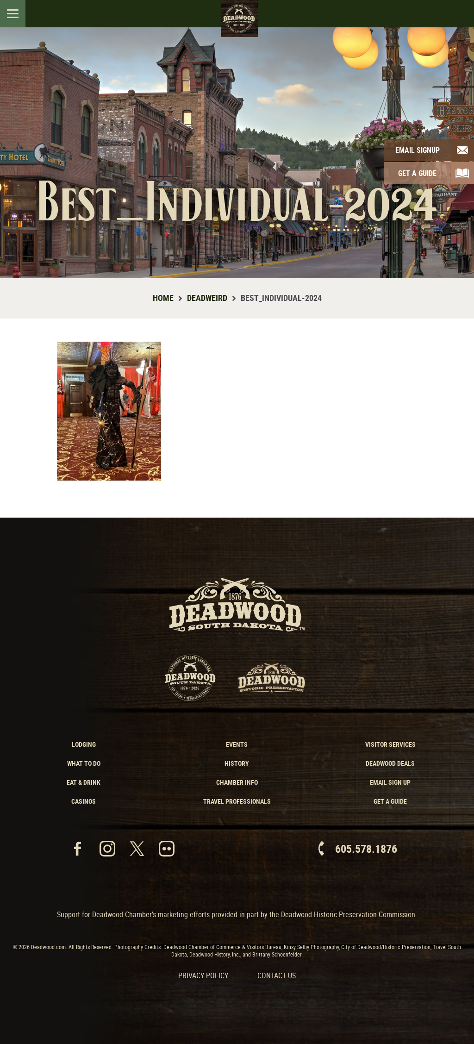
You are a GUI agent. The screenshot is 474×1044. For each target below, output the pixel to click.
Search (458, 13)
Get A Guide (417, 173)
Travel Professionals (237, 801)
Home (163, 297)
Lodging (84, 744)
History (237, 763)
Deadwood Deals (390, 763)
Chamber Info (237, 782)
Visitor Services (390, 744)
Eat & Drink (83, 782)
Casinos (83, 801)
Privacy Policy (203, 975)
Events (237, 744)
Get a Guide (390, 801)
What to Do (83, 763)
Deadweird (207, 297)
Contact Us (276, 975)
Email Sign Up (390, 782)
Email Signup (417, 150)
